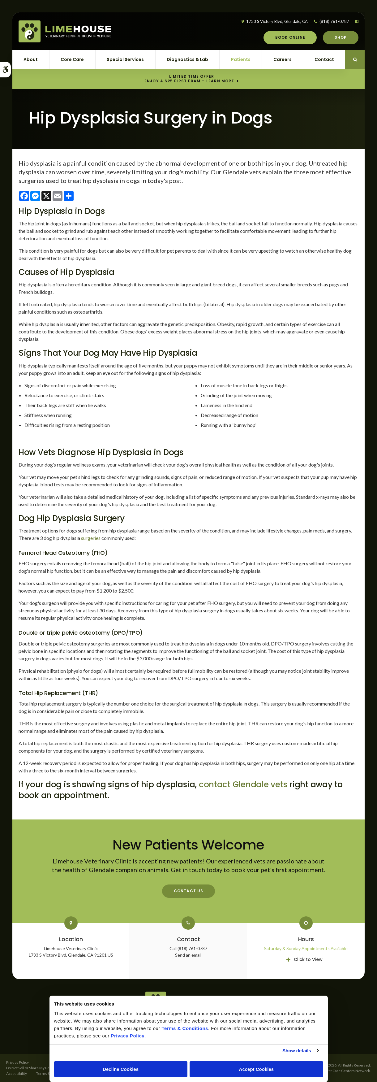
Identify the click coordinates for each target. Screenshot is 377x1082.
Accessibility (16, 1073)
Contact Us (188, 890)
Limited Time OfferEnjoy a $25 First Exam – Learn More (189, 79)
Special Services (125, 59)
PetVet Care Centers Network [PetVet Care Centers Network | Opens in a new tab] (345, 1070)
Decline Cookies (121, 1069)
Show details (296, 1050)
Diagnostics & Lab (187, 59)
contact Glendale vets (243, 784)
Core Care (72, 59)
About (31, 59)
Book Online (290, 37)
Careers (282, 59)
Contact (324, 59)
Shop (341, 37)
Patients (241, 59)
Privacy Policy (17, 1062)
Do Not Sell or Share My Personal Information (43, 1068)
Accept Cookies (256, 1069)
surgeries (91, 538)
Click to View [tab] (308, 959)
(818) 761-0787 (334, 21)
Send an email (188, 955)
